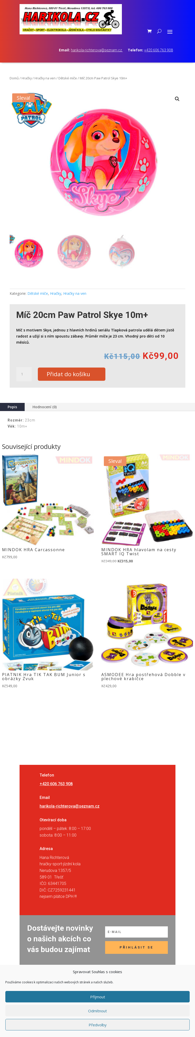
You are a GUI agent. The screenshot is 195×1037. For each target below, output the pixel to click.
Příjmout (97, 996)
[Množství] (23, 374)
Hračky (27, 78)
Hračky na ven (45, 78)
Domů (14, 78)
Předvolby (98, 1024)
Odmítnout (97, 1010)
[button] (177, 99)
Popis (12, 407)
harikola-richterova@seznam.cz (97, 50)
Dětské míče (67, 78)
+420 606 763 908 (158, 50)
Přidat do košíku (70, 374)
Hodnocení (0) (44, 407)
